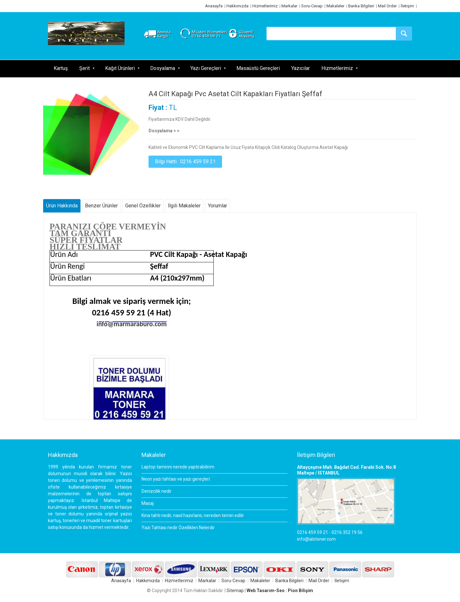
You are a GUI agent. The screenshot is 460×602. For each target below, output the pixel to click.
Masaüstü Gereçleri (258, 68)
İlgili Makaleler (184, 206)
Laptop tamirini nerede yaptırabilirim (178, 466)
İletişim (407, 6)
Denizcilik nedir (157, 491)
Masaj (148, 503)
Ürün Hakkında (62, 206)
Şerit (84, 68)
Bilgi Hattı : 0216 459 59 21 (185, 161)
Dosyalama (162, 68)
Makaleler (335, 6)
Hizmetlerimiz (265, 6)
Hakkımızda (237, 6)
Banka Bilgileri (361, 6)
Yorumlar (217, 206)
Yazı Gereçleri (205, 68)
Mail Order (387, 6)
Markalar (289, 6)
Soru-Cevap (312, 6)
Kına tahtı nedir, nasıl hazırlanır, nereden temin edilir (193, 515)
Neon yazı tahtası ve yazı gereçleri (176, 479)
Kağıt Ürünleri (120, 68)
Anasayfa (214, 6)
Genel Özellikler (143, 206)
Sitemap (235, 590)
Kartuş (61, 68)
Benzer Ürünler (101, 206)
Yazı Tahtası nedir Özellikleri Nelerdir (178, 527)
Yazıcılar (300, 68)
